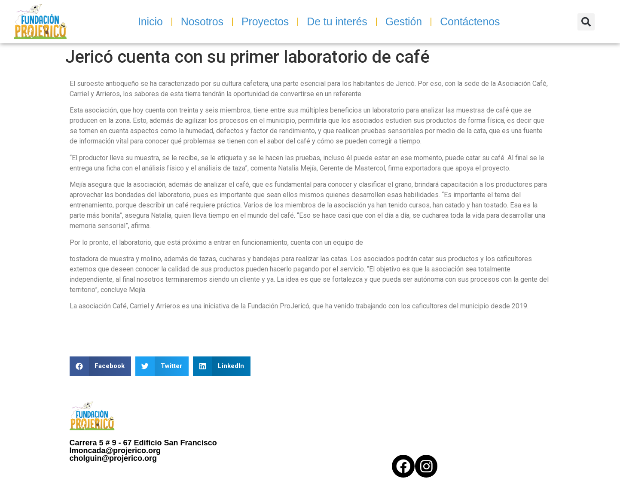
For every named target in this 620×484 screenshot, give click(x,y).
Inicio (150, 21)
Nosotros (202, 21)
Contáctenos (470, 21)
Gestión (403, 21)
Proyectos (265, 21)
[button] (586, 21)
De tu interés (337, 21)
